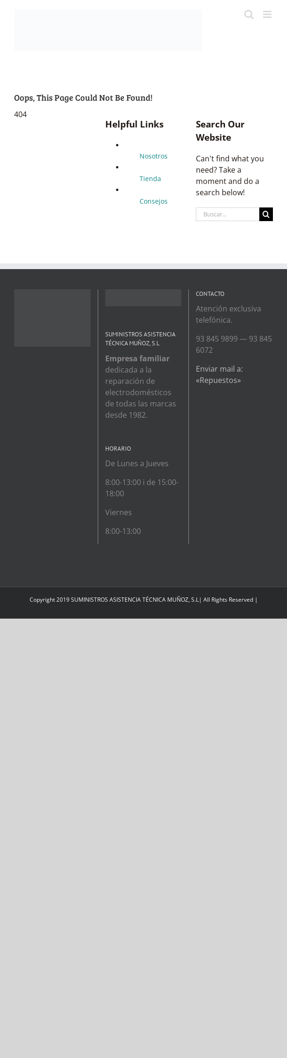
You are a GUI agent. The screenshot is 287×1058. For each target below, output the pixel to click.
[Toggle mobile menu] (268, 14)
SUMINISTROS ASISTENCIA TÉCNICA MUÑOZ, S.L (135, 600)
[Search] (266, 214)
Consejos (154, 201)
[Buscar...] (227, 214)
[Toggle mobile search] (249, 14)
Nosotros (154, 155)
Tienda (150, 178)
